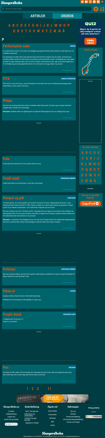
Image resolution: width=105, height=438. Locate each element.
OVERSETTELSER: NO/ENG (30, 419)
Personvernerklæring (73, 417)
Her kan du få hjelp (73, 422)
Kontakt (73, 414)
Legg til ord (11, 417)
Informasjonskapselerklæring (73, 419)
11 (49, 389)
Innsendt (72, 178)
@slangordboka (93, 408)
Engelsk (72, 46)
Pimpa (7, 100)
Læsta (52, 425)
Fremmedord (65, 178)
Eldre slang (65, 269)
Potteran (9, 269)
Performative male (16, 46)
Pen (6, 367)
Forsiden (11, 411)
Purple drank (12, 314)
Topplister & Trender (32, 423)
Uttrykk (72, 291)
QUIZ (90, 23)
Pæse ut (9, 291)
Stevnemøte (52, 415)
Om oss (73, 411)
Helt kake (52, 418)
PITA (6, 79)
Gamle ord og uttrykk (11, 419)
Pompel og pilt (13, 198)
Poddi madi (11, 178)
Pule (6, 159)
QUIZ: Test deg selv (31, 411)
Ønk (52, 422)
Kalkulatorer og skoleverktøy (29, 415)
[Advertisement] (39, 137)
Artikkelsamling (11, 414)
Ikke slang (72, 367)
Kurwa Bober (52, 411)
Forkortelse (71, 78)
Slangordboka (11, 2)
